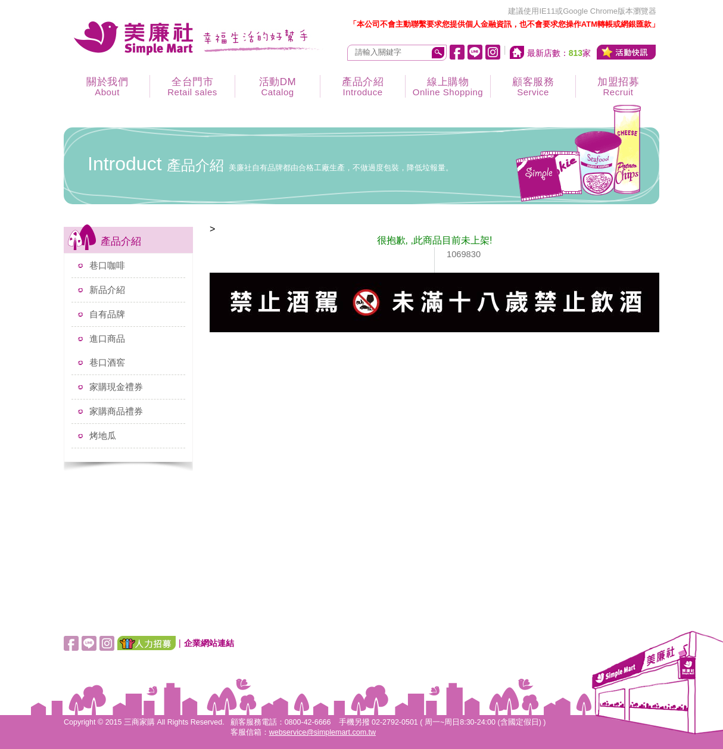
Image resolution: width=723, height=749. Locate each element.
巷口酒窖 (107, 362)
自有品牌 (107, 314)
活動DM (277, 86)
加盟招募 (618, 86)
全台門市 (192, 86)
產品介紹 (362, 86)
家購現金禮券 (116, 387)
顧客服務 (533, 86)
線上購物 (448, 86)
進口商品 (107, 338)
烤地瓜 (102, 435)
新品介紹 (107, 290)
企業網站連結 (209, 643)
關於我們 (107, 86)
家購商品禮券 (116, 411)
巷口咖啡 (107, 265)
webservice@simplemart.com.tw (322, 732)
